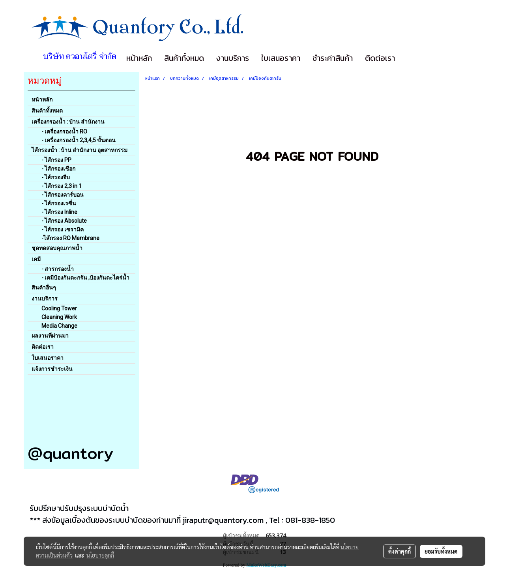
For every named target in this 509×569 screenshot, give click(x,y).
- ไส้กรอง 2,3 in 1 (61, 186)
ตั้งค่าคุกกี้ (399, 551)
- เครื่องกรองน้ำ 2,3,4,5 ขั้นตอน (78, 140)
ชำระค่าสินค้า (333, 58)
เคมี (36, 259)
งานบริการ (232, 58)
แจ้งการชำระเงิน (52, 369)
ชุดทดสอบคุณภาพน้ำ (57, 248)
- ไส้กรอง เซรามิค (62, 229)
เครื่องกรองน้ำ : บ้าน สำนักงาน (68, 121)
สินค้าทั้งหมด (184, 58)
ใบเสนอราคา (280, 58)
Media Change (59, 326)
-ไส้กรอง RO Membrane (70, 238)
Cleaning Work (59, 317)
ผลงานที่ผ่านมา (50, 335)
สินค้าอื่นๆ (44, 287)
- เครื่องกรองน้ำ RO (64, 131)
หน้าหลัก (139, 58)
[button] (413, 58)
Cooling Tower (59, 308)
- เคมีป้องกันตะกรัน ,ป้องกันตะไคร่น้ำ (85, 277)
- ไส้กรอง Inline (59, 212)
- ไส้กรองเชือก (58, 168)
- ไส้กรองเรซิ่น (58, 203)
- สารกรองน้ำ (57, 269)
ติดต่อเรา (380, 58)
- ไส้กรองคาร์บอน (62, 195)
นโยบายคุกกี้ (100, 555)
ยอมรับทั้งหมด (441, 551)
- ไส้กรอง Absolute (64, 221)
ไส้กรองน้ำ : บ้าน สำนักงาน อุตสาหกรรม (79, 150)
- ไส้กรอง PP (56, 160)
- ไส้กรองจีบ (55, 177)
